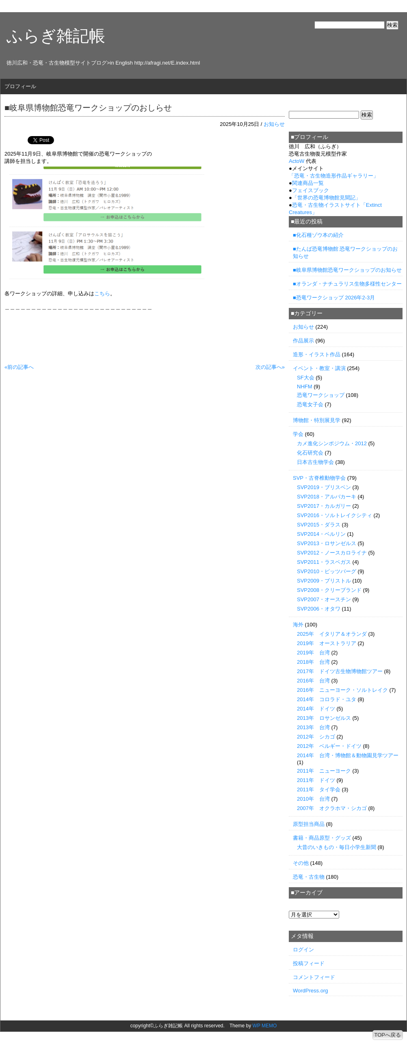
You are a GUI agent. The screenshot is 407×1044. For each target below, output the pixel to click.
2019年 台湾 (313, 653)
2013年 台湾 (313, 727)
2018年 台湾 (313, 662)
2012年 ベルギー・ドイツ (329, 746)
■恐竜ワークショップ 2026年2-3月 (334, 298)
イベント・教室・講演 (319, 368)
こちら (102, 293)
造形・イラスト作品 (316, 354)
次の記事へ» (270, 367)
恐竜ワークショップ (320, 395)
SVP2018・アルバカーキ (326, 497)
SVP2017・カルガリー (324, 506)
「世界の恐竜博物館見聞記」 (326, 198)
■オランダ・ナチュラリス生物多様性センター (347, 284)
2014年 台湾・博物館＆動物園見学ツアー (347, 755)
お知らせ (274, 124)
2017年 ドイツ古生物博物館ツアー (340, 671)
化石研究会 (310, 453)
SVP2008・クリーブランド (329, 590)
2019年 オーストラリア (326, 643)
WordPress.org (310, 991)
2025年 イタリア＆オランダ (332, 634)
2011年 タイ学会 (318, 789)
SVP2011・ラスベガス (324, 562)
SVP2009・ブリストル (324, 581)
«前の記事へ (19, 367)
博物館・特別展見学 (316, 420)
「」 (334, 176)
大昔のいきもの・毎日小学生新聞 (336, 847)
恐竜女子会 (310, 404)
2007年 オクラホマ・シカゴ (332, 808)
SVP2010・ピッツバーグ (326, 571)
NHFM (304, 386)
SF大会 (305, 378)
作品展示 (303, 341)
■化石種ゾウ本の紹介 (318, 235)
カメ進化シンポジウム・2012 (332, 443)
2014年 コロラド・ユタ (326, 699)
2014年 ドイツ (316, 709)
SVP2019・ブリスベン (324, 487)
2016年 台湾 (313, 681)
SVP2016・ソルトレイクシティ (334, 515)
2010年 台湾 (313, 799)
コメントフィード (314, 977)
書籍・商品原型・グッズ (322, 838)
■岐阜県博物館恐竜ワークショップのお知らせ (347, 270)
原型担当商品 (309, 824)
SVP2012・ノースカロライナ (332, 553)
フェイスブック (310, 190)
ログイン (303, 950)
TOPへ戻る (388, 1035)
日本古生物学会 (315, 462)
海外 (298, 625)
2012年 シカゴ (316, 737)
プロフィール (20, 86)
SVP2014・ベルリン (321, 534)
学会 (298, 434)
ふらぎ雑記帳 (55, 36)
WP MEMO (265, 1026)
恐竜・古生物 (309, 877)
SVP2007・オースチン (324, 599)
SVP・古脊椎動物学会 (319, 478)
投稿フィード (309, 963)
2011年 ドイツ (316, 780)
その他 (301, 863)
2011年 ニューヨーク (324, 771)
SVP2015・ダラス (318, 525)
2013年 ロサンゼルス (324, 718)
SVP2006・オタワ (318, 609)
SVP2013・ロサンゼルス (326, 543)
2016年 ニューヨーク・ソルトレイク (342, 690)
